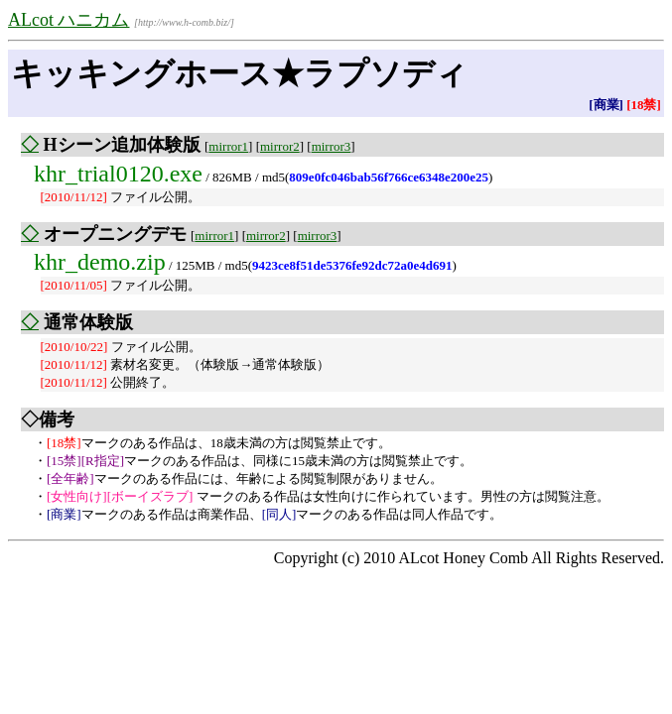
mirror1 (228, 146)
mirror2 (280, 146)
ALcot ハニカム (68, 20)
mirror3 (331, 146)
